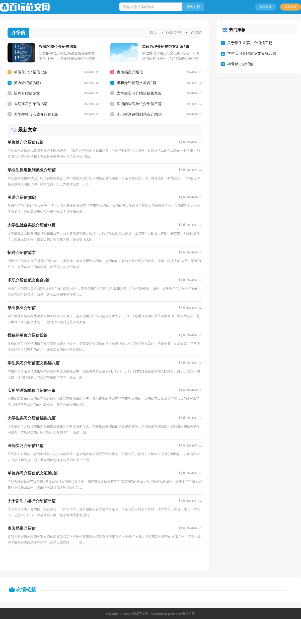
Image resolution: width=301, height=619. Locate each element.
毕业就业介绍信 (240, 64)
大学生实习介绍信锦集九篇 (139, 93)
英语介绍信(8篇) (27, 82)
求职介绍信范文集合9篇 (136, 82)
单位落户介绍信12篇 (31, 72)
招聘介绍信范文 (27, 93)
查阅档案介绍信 (130, 72)
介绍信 (196, 33)
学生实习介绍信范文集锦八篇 (251, 53)
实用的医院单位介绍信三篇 (139, 104)
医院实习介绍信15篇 (31, 104)
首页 (153, 33)
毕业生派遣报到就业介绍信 (139, 114)
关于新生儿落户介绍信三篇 (249, 43)
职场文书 (173, 33)
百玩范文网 (140, 613)
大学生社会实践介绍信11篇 (36, 114)
